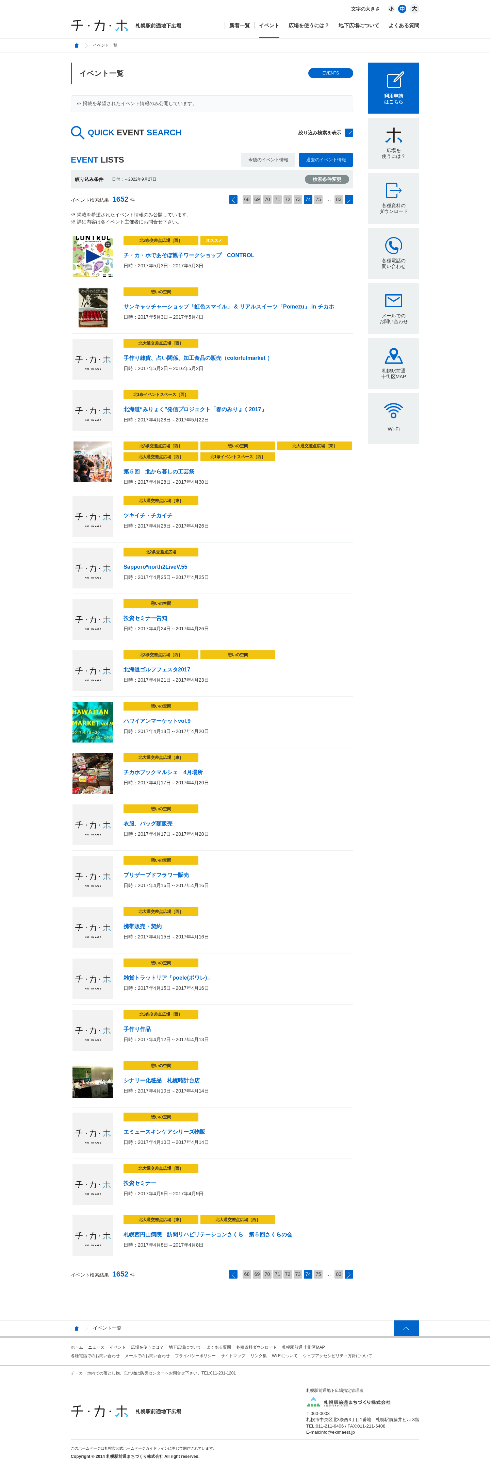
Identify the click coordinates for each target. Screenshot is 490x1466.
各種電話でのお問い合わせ (95, 1355)
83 (339, 199)
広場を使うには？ (309, 25)
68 (247, 199)
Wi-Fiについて (285, 1355)
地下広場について (359, 25)
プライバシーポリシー (195, 1355)
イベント (269, 25)
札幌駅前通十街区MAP (393, 373)
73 (298, 199)
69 (257, 199)
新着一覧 (239, 25)
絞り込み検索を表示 (319, 132)
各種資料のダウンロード (393, 208)
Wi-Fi (393, 429)
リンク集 (258, 1355)
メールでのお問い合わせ (393, 318)
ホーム (77, 1347)
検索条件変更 (327, 179)
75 (318, 199)
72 (288, 199)
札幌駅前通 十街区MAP (303, 1347)
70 (267, 199)
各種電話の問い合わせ (394, 263)
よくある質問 (404, 25)
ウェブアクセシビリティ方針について (337, 1355)
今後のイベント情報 (268, 159)
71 (277, 199)
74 (308, 199)
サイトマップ (233, 1355)
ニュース (96, 1347)
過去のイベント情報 (326, 159)
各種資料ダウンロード (256, 1347)
